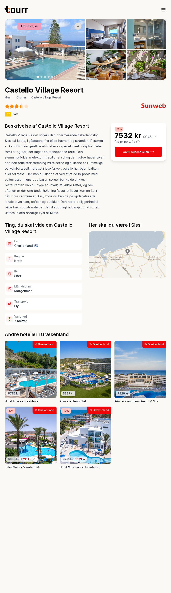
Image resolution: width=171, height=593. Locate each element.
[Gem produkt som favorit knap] (78, 26)
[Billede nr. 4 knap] (49, 77)
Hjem (8, 97)
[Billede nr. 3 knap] (45, 77)
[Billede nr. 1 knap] (38, 77)
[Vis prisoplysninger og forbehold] (137, 141)
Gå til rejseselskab (138, 152)
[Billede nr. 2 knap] (41, 77)
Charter (21, 97)
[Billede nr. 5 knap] (52, 77)
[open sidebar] (163, 9)
